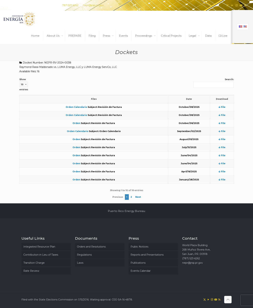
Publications (138, 262)
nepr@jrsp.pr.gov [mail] (93, 5)
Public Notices (139, 246)
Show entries (23, 84)
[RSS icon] (245, 5)
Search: (213, 83)
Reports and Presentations (147, 254)
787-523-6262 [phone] (70, 5)
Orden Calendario (76, 107)
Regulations (84, 254)
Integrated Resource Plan (39, 246)
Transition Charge (34, 262)
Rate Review (31, 270)
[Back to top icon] (228, 299)
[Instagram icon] (236, 5)
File (222, 107)
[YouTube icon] (232, 5)
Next (138, 197)
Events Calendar (141, 270)
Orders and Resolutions (91, 246)
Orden (76, 123)
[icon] (241, 5)
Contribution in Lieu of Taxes (40, 254)
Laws (80, 262)
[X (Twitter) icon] (227, 5)
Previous (117, 197)
